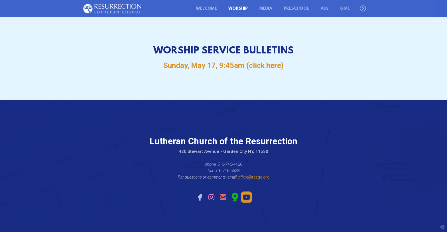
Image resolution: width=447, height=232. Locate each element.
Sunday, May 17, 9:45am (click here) (223, 65)
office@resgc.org (253, 177)
